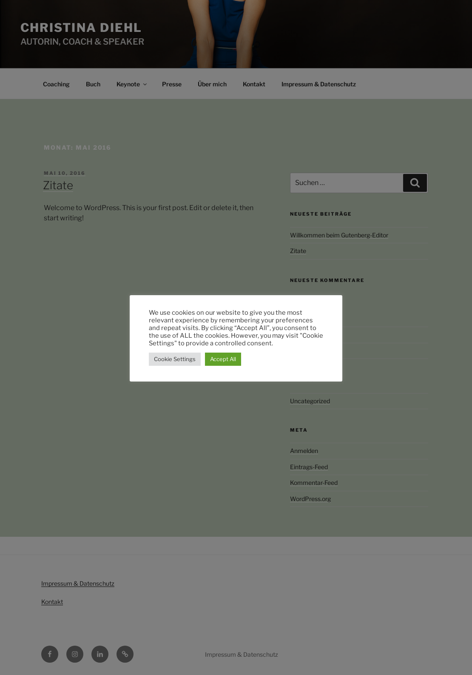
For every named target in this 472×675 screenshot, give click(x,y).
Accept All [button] (223, 359)
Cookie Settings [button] (175, 359)
